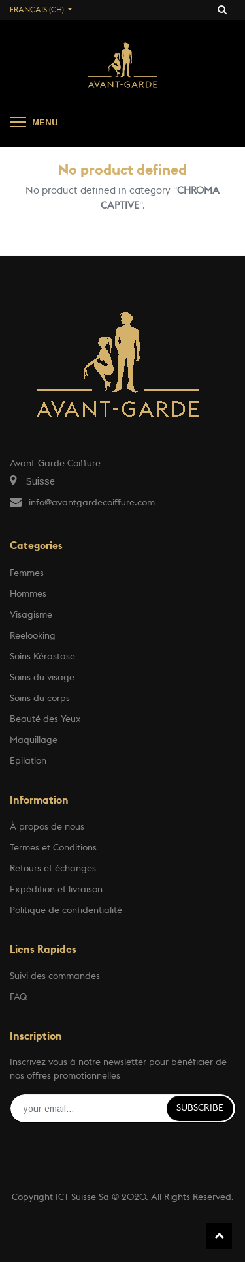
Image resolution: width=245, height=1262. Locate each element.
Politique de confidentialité (66, 910)
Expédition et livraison (56, 889)
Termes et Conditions (53, 847)
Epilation (28, 761)
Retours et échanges (53, 868)
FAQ (18, 997)
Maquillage (33, 740)
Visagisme (31, 615)
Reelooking (33, 635)
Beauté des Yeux (45, 719)
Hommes (28, 594)
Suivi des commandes (55, 976)
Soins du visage (42, 677)
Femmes (27, 573)
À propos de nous (47, 827)
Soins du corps (40, 698)
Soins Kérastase (42, 656)
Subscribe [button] (199, 1108)
